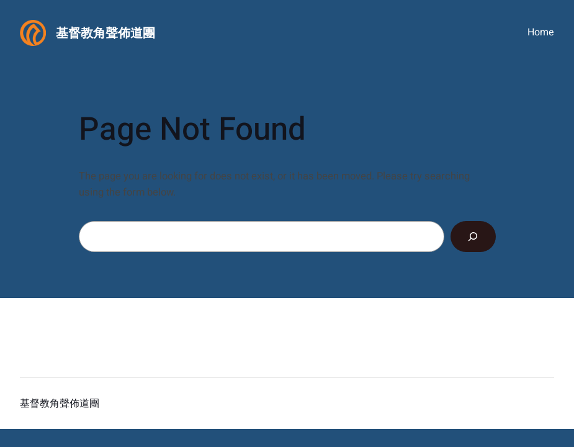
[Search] (473, 236)
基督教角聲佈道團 (105, 33)
